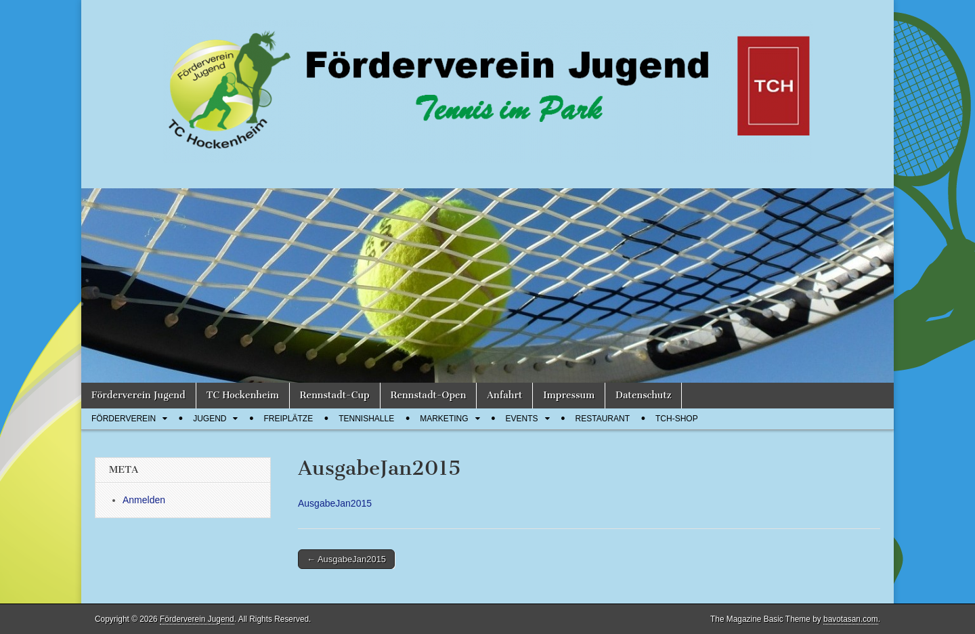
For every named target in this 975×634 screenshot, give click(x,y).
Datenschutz (643, 395)
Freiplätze (288, 418)
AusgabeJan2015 (335, 503)
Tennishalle (366, 418)
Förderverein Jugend (138, 395)
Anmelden (144, 499)
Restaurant (603, 418)
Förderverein (123, 418)
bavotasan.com (850, 619)
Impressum (568, 395)
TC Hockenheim (243, 395)
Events (522, 418)
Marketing (444, 418)
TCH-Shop (676, 418)
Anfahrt (504, 395)
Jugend (209, 418)
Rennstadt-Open (429, 395)
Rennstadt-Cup (335, 395)
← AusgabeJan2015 (346, 559)
